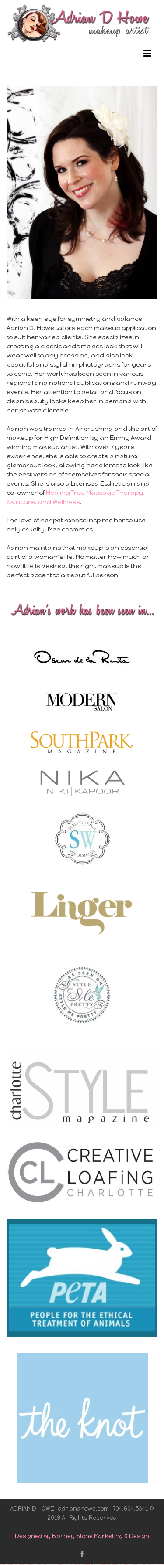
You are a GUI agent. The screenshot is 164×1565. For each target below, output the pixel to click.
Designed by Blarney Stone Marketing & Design (82, 1536)
